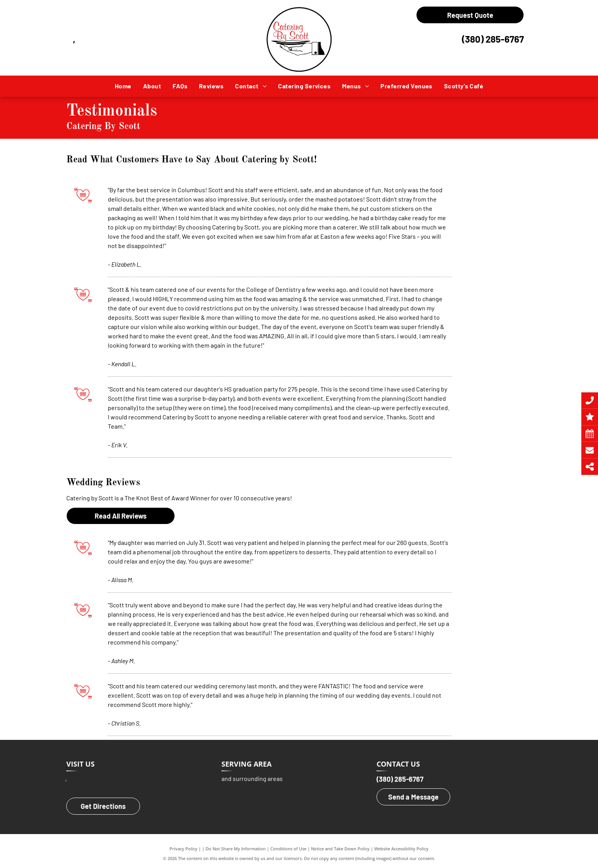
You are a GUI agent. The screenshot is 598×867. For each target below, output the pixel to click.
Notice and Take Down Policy (340, 848)
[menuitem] (123, 86)
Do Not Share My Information (236, 848)
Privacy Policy (183, 848)
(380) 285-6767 (493, 39)
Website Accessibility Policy (401, 848)
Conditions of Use (288, 848)
